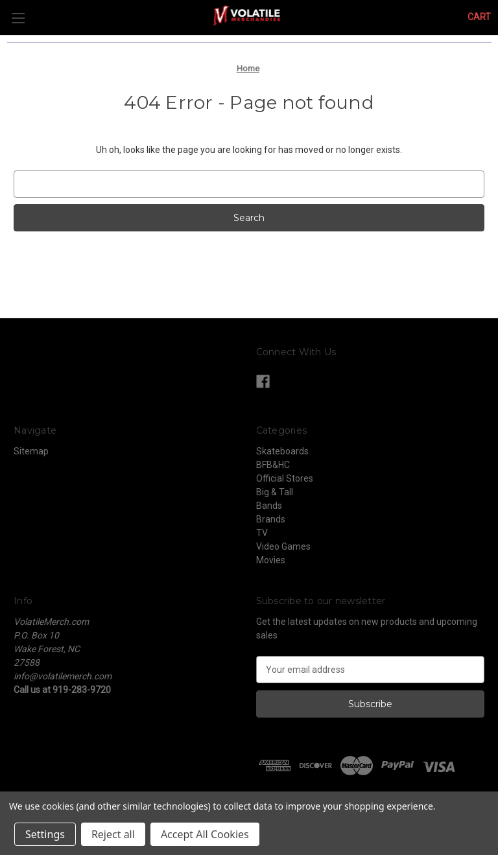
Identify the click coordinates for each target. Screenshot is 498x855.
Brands (270, 519)
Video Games (283, 546)
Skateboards (282, 451)
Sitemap (31, 451)
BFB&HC (273, 465)
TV (262, 533)
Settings (45, 834)
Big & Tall (274, 492)
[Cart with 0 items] (479, 17)
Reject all (113, 834)
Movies (270, 560)
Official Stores (284, 478)
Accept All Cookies (205, 834)
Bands (269, 505)
